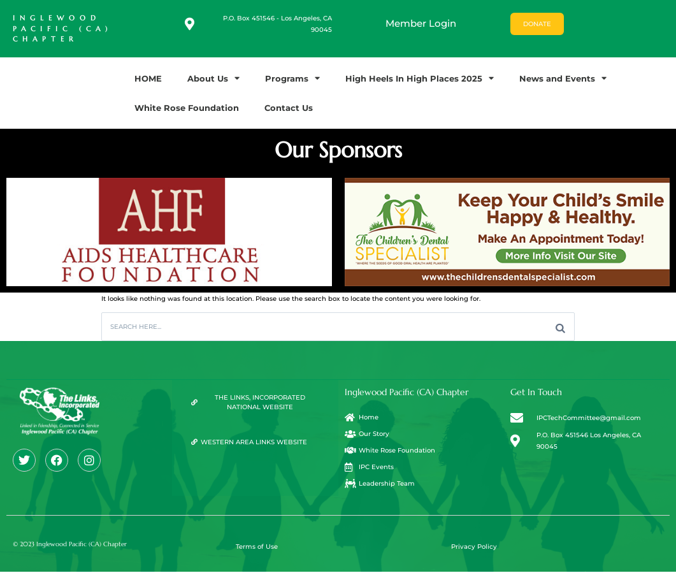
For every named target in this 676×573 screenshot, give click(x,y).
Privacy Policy (474, 548)
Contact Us (288, 108)
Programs (292, 78)
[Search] (560, 327)
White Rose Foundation (186, 108)
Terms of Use (257, 548)
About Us (213, 78)
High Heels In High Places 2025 (419, 78)
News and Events (563, 78)
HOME (148, 78)
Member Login (420, 23)
